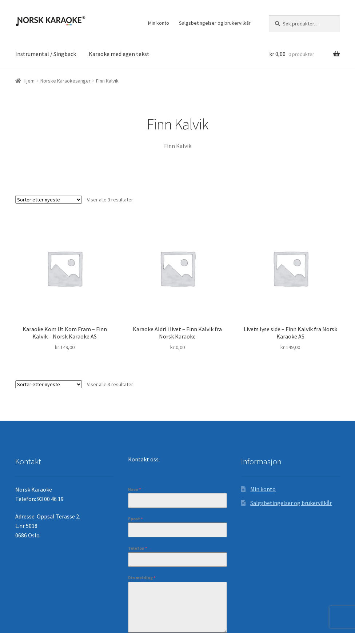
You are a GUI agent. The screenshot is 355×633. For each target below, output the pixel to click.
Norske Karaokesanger (65, 80)
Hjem (29, 80)
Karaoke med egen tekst (119, 53)
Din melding (141, 577)
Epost (135, 518)
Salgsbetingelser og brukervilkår (215, 23)
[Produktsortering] (48, 200)
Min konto (158, 23)
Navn (134, 489)
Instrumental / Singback (45, 53)
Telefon (137, 548)
